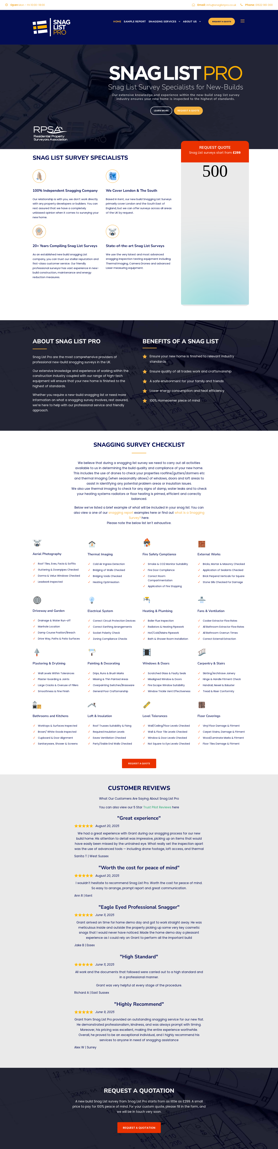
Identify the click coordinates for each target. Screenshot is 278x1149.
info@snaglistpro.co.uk (221, 5)
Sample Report (135, 21)
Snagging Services (162, 21)
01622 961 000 (264, 5)
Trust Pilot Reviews (157, 807)
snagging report (121, 513)
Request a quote (221, 21)
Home (117, 21)
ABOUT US (190, 21)
